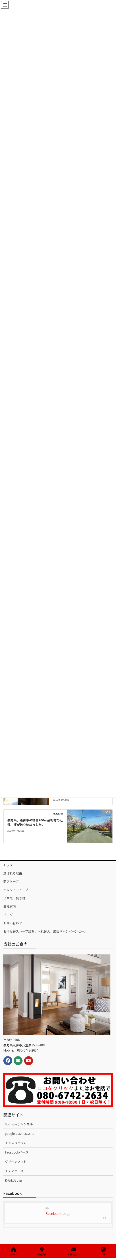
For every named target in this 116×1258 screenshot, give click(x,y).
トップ (8, 865)
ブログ (8, 914)
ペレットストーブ (15, 889)
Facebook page (58, 1213)
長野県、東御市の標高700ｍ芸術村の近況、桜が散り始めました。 (35, 822)
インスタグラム (16, 1143)
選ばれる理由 (12, 873)
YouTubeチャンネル (19, 1124)
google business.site (19, 1133)
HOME (13, 1251)
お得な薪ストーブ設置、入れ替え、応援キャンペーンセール (45, 931)
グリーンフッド (16, 1161)
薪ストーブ (11, 881)
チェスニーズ (14, 1171)
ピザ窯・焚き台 (14, 898)
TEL (103, 1251)
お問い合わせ (12, 923)
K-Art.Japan (13, 1180)
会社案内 (9, 906)
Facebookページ (16, 1152)
